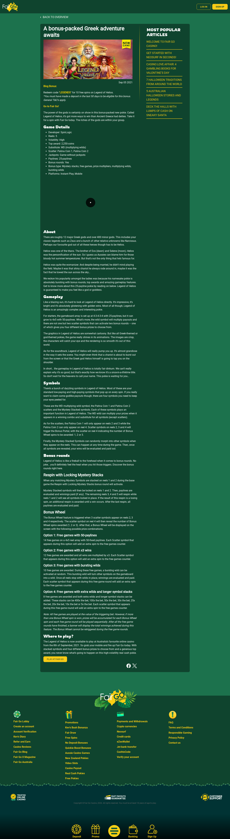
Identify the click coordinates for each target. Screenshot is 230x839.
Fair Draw (70, 732)
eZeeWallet (123, 741)
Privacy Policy (176, 737)
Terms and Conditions (181, 727)
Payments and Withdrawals (132, 721)
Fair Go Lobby (21, 721)
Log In (203, 6)
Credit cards (124, 736)
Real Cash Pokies (75, 773)
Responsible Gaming (180, 732)
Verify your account (128, 757)
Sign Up (220, 6)
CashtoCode (124, 751)
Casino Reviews (22, 746)
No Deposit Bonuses (76, 742)
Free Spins (71, 737)
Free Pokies (72, 778)
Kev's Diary (19, 736)
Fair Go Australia (22, 762)
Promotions (71, 722)
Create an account (23, 726)
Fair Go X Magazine (24, 757)
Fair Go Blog (20, 751)
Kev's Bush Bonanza (76, 727)
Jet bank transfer (126, 746)
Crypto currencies (127, 726)
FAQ (171, 722)
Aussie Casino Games (77, 752)
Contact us (174, 742)
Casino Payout (73, 768)
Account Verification (24, 731)
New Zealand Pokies (76, 758)
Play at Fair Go (55, 659)
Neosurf (121, 731)
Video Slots (71, 763)
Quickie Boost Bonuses (78, 747)
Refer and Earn (21, 741)
